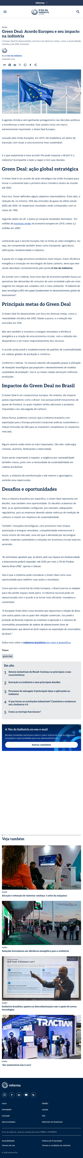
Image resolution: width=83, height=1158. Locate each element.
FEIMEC (45, 1103)
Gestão (4, 27)
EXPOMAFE (6, 1109)
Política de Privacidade (52, 1141)
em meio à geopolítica (58, 642)
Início (4, 1103)
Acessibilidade (8, 1141)
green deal (7, 656)
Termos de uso (8, 1145)
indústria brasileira (34, 642)
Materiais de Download (52, 1122)
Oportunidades (8, 1122)
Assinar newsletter (41, 744)
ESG (43, 1116)
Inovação (6, 1116)
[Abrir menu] (5, 12)
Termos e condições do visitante (56, 1145)
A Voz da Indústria (13, 55)
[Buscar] (78, 12)
